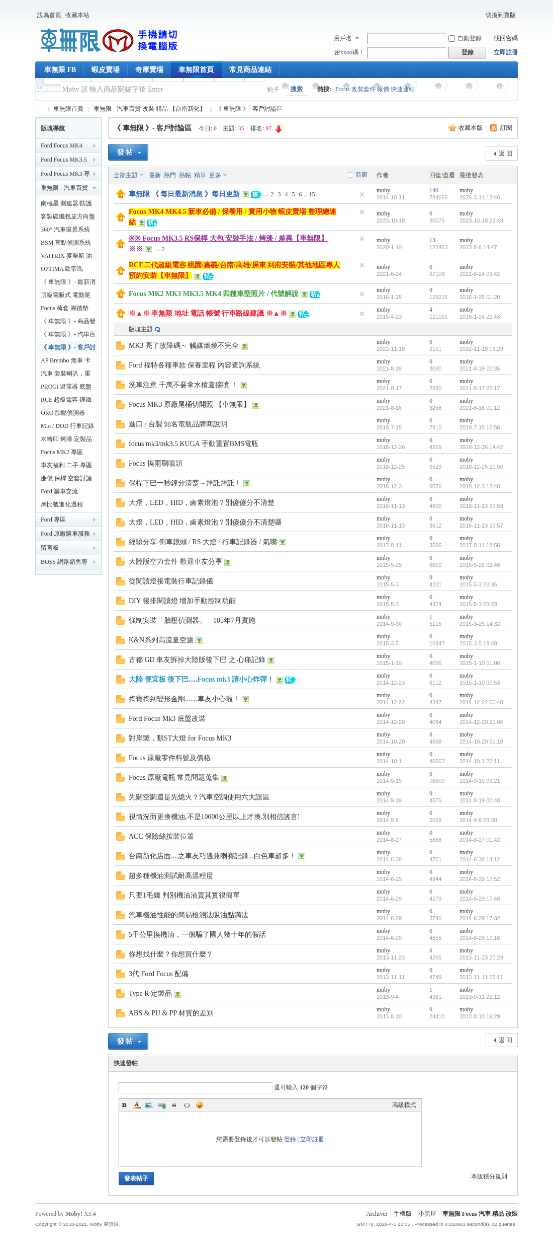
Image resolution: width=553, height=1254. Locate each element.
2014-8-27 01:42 (479, 840)
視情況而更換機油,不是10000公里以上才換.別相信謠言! (214, 817)
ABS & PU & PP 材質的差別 (171, 1013)
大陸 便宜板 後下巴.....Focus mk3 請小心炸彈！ (201, 679)
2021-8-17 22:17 (479, 388)
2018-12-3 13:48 (479, 486)
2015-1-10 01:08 (479, 663)
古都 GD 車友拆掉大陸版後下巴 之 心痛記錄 (197, 659)
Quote (174, 1105)
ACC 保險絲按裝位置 (161, 836)
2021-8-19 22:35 (479, 368)
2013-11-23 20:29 (481, 957)
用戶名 (343, 38)
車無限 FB (60, 69)
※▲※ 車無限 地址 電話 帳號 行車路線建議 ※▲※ (208, 313)
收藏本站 (77, 15)
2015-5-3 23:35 (478, 584)
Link (162, 1105)
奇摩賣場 (149, 69)
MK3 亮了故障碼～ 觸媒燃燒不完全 (184, 345)
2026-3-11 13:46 (479, 197)
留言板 (50, 547)
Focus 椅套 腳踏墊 (64, 308)
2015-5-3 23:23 (478, 604)
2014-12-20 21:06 (481, 722)
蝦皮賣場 (105, 69)
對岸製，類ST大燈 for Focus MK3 (180, 738)
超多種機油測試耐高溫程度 (171, 875)
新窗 (361, 174)
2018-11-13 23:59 (481, 506)
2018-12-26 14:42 (481, 447)
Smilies (200, 1105)
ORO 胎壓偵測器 (63, 412)
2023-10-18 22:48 (481, 220)
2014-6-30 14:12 (479, 859)
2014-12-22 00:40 (481, 702)
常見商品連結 (250, 69)
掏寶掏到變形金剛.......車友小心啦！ (184, 699)
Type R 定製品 (150, 993)
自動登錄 (465, 38)
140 (433, 190)
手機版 (403, 1213)
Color (137, 1105)
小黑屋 (427, 1213)
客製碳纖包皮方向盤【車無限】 (68, 218)
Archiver (377, 1213)
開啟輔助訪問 (479, 15)
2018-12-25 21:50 (481, 467)
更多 (215, 175)
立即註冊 (506, 52)
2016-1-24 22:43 (479, 317)
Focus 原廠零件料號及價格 (170, 758)
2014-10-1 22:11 (479, 761)
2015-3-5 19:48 (478, 643)
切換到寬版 (501, 15)
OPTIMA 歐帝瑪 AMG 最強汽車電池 (67, 270)
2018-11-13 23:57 (481, 526)
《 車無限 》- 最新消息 (68, 283)
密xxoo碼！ (349, 52)
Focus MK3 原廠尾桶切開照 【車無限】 (189, 404)
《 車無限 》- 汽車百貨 (68, 336)
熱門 (170, 175)
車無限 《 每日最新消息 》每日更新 (184, 194)
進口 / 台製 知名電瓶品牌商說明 (178, 424)
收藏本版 (471, 127)
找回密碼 (506, 38)
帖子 (273, 89)
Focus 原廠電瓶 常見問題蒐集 (174, 777)
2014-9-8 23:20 (478, 820)
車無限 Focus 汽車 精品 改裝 (480, 1213)
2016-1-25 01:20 (479, 297)
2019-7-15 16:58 (479, 427)
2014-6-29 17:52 (479, 879)
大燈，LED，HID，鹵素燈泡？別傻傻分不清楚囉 (205, 522)
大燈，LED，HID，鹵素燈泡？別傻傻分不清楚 (201, 502)
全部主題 (126, 175)
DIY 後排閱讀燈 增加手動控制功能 (182, 601)
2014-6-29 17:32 (479, 918)
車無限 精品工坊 (39, 109)
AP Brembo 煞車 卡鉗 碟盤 (65, 362)
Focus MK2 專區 (62, 452)
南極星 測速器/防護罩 (66, 205)
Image (149, 1105)
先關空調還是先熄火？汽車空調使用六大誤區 (199, 797)
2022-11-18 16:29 (481, 349)
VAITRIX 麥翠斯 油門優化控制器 (66, 257)
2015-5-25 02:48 (479, 565)
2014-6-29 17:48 (479, 899)
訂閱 (506, 127)
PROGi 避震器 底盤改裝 (66, 388)
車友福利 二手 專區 (66, 465)
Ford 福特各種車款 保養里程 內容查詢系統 (194, 365)
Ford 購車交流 (59, 491)
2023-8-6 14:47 (478, 247)
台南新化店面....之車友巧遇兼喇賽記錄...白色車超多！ (212, 856)
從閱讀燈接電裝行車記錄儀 (171, 581)
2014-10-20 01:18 (481, 742)
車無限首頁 (196, 69)
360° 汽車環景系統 (65, 229)
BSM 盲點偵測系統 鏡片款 (66, 244)
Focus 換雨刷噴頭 (155, 463)
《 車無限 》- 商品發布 (68, 323)
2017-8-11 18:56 (479, 545)
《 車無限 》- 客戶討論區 (249, 108)
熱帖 (185, 175)
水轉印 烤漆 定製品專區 (66, 440)
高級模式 (404, 1105)
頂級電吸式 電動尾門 (65, 296)
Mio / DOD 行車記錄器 (67, 427)
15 (312, 194)
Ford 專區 (53, 519)
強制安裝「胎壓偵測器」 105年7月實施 (192, 620)
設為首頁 (49, 15)
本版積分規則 (489, 1176)
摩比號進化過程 (62, 504)
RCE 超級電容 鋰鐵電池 (66, 401)
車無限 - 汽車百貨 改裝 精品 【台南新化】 (150, 108)
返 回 (505, 153)
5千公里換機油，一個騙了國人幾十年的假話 (197, 934)
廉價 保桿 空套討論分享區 (66, 480)
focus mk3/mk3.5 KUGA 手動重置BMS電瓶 (193, 444)
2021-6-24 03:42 (479, 274)
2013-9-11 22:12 (479, 997)
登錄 (290, 1139)
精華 (200, 175)
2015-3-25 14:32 (479, 624)
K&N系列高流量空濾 (161, 640)
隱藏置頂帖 (362, 194)
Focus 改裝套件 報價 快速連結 (375, 89)
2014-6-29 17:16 (479, 938)
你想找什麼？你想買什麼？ (171, 954)
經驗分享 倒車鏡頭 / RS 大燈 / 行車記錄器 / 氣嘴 (203, 542)
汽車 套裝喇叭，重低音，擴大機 (65, 375)
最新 (155, 175)
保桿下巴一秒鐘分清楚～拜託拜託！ (185, 483)
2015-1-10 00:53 (479, 683)
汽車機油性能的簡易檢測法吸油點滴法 (188, 915)
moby (383, 190)
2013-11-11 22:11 (481, 977)
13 (432, 240)
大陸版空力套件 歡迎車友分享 (175, 561)
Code (187, 1105)
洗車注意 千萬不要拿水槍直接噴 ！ (183, 385)
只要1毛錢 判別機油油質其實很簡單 (184, 895)
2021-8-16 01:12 (479, 408)
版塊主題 (141, 329)
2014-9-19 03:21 (479, 781)
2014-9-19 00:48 (479, 800)
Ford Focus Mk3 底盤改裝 (167, 718)
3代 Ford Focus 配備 (159, 974)
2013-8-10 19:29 (479, 1016)
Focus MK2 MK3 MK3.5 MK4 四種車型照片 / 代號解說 (214, 294)
